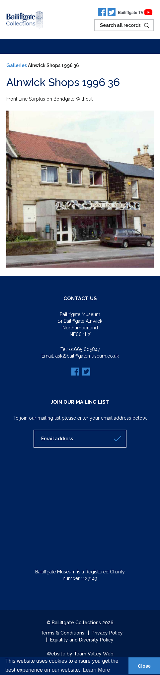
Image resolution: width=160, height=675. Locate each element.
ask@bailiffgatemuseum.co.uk (87, 356)
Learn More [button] (96, 670)
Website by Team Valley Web (80, 653)
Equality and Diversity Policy (82, 639)
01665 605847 (84, 349)
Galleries (16, 65)
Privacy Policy (107, 632)
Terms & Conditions (62, 632)
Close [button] (144, 666)
